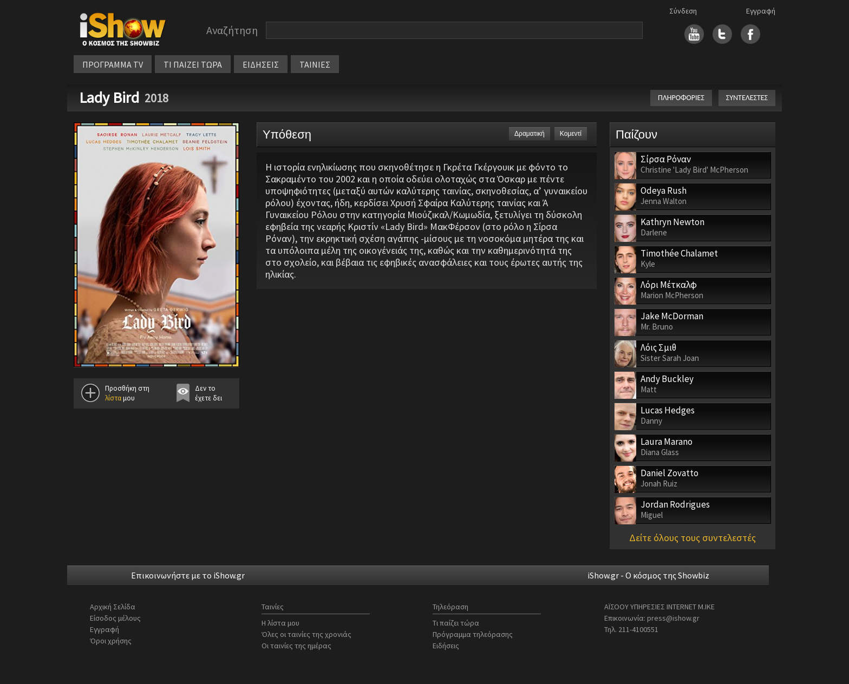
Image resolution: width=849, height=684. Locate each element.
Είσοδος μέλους (115, 618)
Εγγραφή (760, 11)
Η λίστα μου (280, 623)
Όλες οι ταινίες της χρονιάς (306, 634)
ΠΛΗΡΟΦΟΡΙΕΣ (681, 97)
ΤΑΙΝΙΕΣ (314, 64)
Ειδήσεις (446, 645)
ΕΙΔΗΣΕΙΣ (261, 64)
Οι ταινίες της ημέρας (296, 645)
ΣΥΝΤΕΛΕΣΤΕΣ (747, 97)
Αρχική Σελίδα (112, 606)
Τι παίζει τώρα (456, 623)
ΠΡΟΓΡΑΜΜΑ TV (112, 64)
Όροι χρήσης (111, 641)
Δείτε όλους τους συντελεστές (692, 537)
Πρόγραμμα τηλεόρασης (473, 634)
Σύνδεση (683, 11)
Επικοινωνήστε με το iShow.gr (188, 575)
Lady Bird (109, 97)
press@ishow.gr (673, 618)
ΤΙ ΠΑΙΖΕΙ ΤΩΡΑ (193, 64)
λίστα (113, 398)
